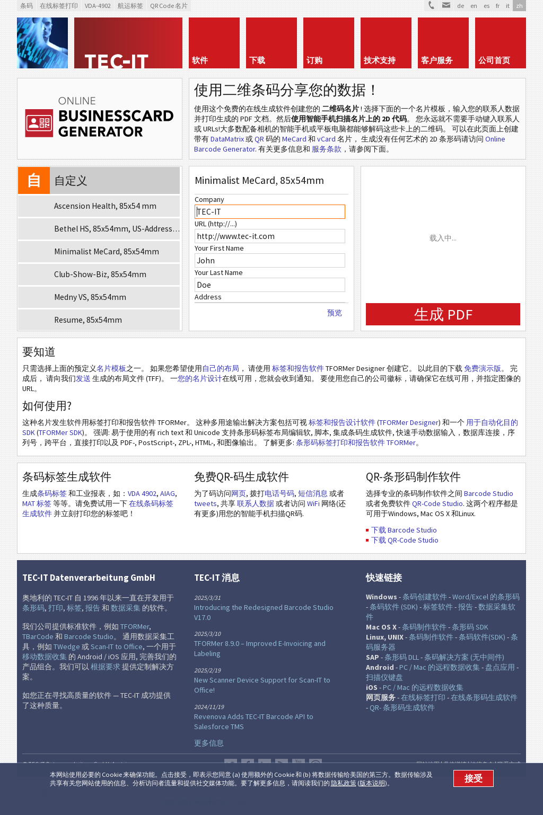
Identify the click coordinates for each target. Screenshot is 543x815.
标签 (74, 608)
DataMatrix (227, 139)
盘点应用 (500, 667)
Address (208, 297)
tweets (205, 503)
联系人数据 (255, 503)
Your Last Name (219, 272)
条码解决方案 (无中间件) (464, 657)
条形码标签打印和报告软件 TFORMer (356, 442)
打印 (55, 608)
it (508, 6)
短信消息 (313, 493)
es (486, 6)
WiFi (313, 503)
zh (519, 6)
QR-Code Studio (437, 503)
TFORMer (134, 626)
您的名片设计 (200, 378)
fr (498, 6)
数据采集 (126, 608)
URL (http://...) (216, 223)
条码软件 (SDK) (394, 607)
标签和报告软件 (298, 368)
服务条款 (326, 149)
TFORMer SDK (60, 432)
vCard (326, 139)
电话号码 (279, 493)
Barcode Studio (488, 493)
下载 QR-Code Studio (405, 540)
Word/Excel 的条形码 (486, 596)
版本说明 (372, 783)
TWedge (67, 646)
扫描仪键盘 (384, 677)
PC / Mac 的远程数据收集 (439, 667)
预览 (334, 312)
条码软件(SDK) (482, 637)
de (460, 6)
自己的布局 (220, 368)
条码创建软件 (424, 596)
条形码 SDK (470, 627)
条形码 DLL (401, 657)
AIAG (167, 493)
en (473, 6)
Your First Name (219, 248)
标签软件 (438, 607)
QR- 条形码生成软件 (402, 707)
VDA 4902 (142, 493)
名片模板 (111, 368)
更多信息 (209, 743)
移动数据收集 (44, 656)
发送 (83, 378)
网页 (238, 493)
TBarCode (38, 636)
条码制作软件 (424, 627)
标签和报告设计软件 (342, 422)
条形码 (33, 608)
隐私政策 (343, 783)
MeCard (294, 139)
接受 (474, 778)
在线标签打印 (423, 697)
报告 (92, 608)
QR (259, 139)
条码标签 (52, 493)
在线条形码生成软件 (484, 697)
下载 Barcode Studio (404, 530)
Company (209, 199)
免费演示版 (482, 368)
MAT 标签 (36, 503)
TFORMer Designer (409, 422)
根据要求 (105, 666)
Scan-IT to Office (117, 646)
